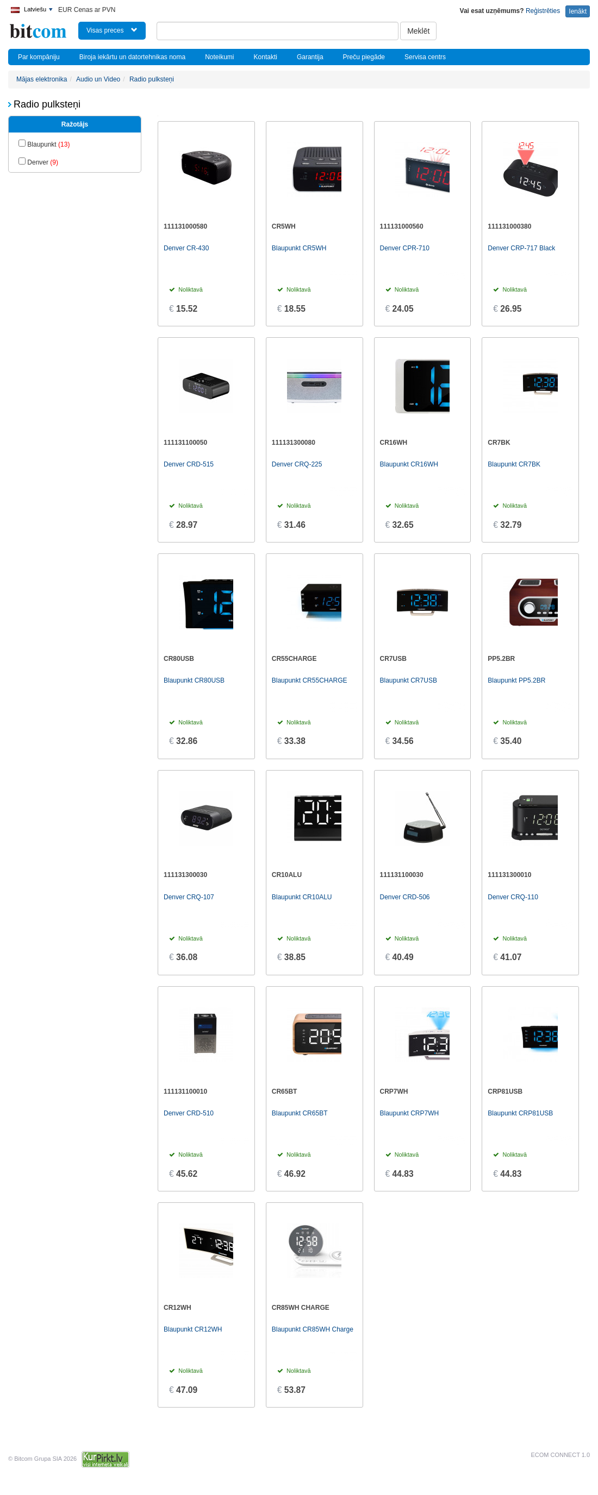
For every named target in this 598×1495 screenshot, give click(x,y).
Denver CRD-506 (405, 897)
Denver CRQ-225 (297, 464)
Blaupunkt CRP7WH (409, 1113)
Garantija (310, 57)
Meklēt (418, 31)
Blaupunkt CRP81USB (520, 1113)
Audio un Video (98, 79)
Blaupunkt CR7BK (514, 464)
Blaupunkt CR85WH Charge (312, 1329)
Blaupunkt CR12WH (193, 1329)
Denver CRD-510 (189, 1113)
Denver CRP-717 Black (521, 248)
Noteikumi (219, 57)
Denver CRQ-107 (189, 897)
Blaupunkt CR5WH (299, 248)
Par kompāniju (39, 57)
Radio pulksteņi (151, 79)
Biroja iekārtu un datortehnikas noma (132, 57)
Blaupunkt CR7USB (408, 680)
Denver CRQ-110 (513, 897)
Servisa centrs (425, 57)
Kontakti (265, 57)
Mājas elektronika (41, 79)
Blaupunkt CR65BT (300, 1113)
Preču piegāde (364, 57)
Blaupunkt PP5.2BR (516, 680)
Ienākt (578, 11)
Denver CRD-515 (189, 464)
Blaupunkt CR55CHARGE (309, 680)
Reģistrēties (543, 11)
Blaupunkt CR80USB (194, 680)
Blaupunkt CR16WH (409, 464)
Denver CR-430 (186, 248)
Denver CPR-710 (404, 248)
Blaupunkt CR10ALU (302, 897)
